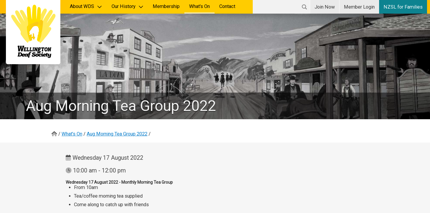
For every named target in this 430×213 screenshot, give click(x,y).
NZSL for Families (403, 7)
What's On (199, 6)
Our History (128, 6)
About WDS (86, 6)
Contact (227, 6)
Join (325, 7)
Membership (166, 6)
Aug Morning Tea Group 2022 (117, 134)
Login (359, 7)
